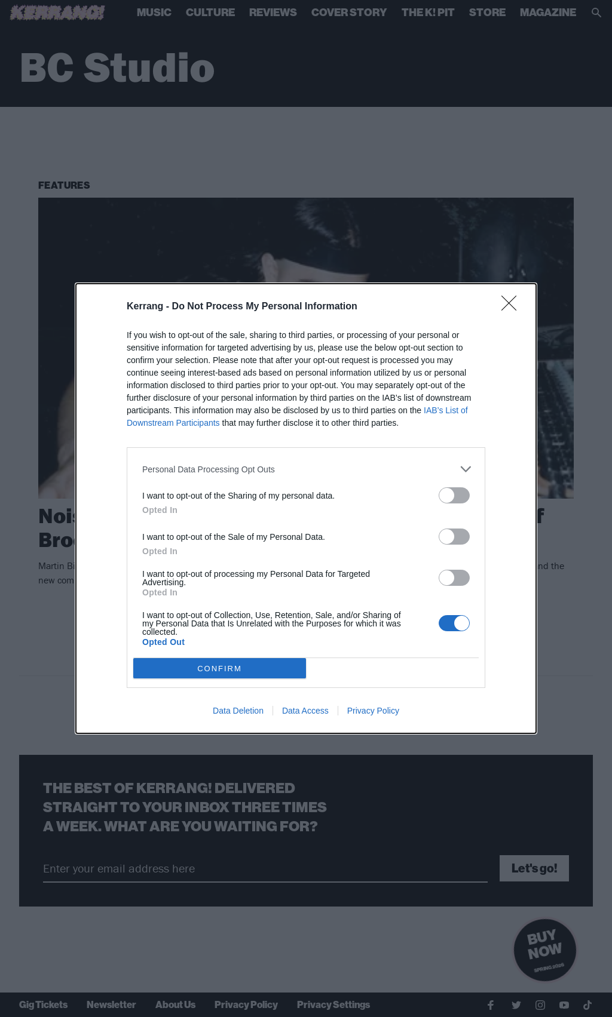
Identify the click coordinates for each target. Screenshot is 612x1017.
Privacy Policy (373, 710)
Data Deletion (238, 710)
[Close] (512, 307)
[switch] (454, 495)
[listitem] (306, 469)
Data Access (305, 710)
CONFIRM (219, 668)
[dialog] (306, 508)
